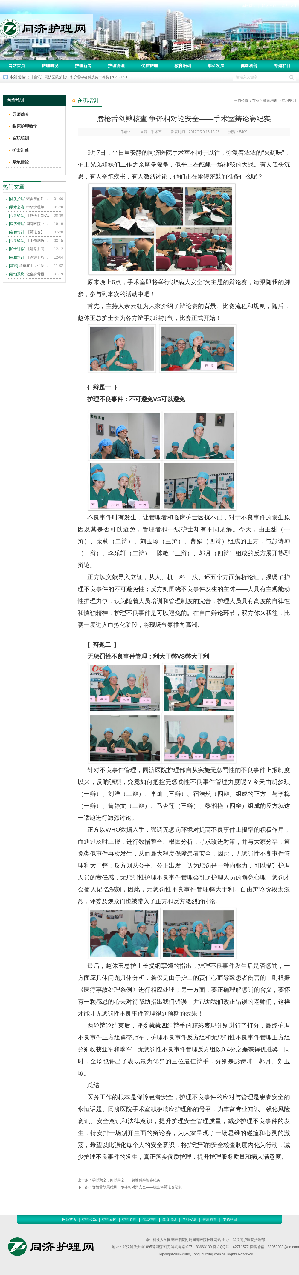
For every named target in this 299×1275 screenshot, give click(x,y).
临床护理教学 (24, 126)
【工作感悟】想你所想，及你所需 (30, 241)
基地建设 (20, 162)
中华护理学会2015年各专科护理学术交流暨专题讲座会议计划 (30, 207)
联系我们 (289, 6)
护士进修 (20, 150)
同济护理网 (46, 26)
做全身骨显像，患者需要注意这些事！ (30, 274)
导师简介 (20, 114)
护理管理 (116, 65)
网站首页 (16, 65)
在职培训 (289, 101)
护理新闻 (83, 65)
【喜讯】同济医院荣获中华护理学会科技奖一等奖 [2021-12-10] (80, 77)
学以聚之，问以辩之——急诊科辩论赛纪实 (126, 1180)
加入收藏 (269, 6)
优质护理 (149, 65)
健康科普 (249, 65)
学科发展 (216, 65)
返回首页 (249, 6)
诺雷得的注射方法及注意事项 (30, 199)
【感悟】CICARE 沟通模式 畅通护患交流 (30, 215)
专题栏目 (282, 65)
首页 (255, 101)
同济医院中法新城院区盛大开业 (30, 224)
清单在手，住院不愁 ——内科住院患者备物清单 (30, 266)
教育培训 (182, 65)
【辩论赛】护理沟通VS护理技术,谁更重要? (30, 232)
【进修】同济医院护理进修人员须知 (30, 249)
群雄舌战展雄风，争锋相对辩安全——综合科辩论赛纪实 (137, 1187)
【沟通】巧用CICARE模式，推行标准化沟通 (30, 257)
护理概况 (50, 65)
